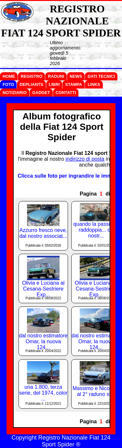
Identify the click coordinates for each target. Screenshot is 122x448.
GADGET (41, 92)
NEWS (76, 76)
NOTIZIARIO (15, 92)
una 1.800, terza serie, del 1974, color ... (43, 392)
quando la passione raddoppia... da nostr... (96, 229)
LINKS (94, 84)
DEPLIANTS (31, 84)
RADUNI (56, 76)
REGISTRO (31, 76)
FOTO (8, 84)
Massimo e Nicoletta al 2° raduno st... (96, 391)
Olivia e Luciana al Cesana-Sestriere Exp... (43, 288)
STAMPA (73, 84)
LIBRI (54, 84)
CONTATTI (66, 92)
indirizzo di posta (84, 159)
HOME (9, 76)
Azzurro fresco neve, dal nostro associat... (43, 233)
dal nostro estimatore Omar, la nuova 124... (43, 341)
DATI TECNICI (101, 76)
